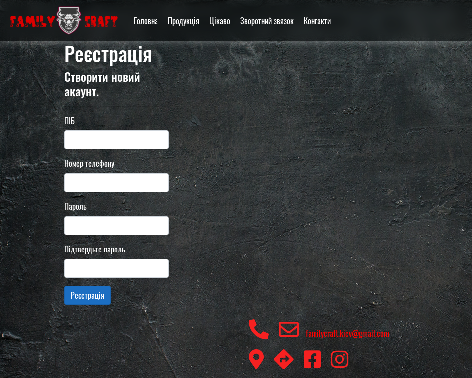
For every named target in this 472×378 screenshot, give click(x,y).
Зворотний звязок (267, 21)
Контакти (317, 21)
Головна (146, 21)
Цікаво (219, 21)
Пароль (75, 206)
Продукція (183, 21)
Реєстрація (87, 295)
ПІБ (69, 120)
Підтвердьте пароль (94, 249)
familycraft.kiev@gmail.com (334, 333)
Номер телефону (89, 163)
